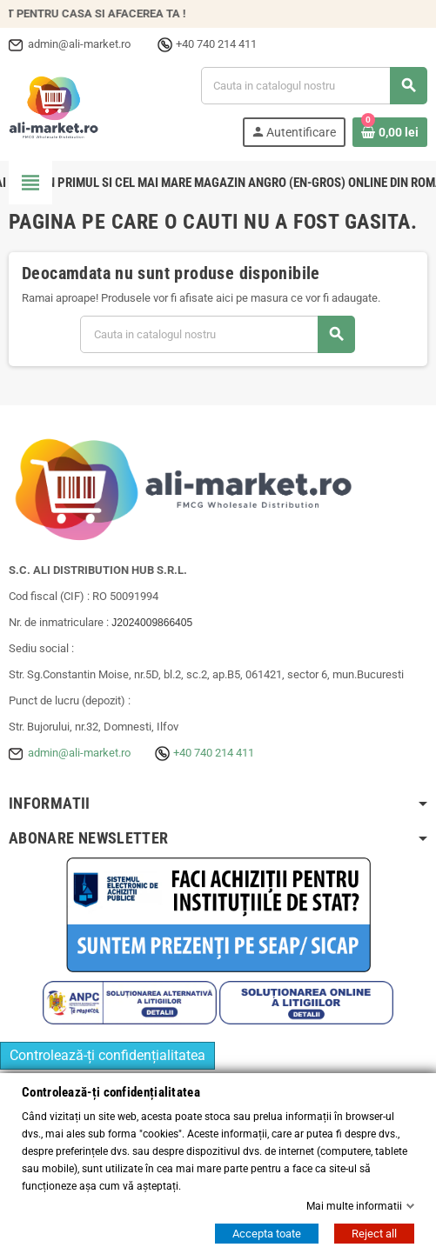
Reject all (374, 1233)
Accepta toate (266, 1233)
